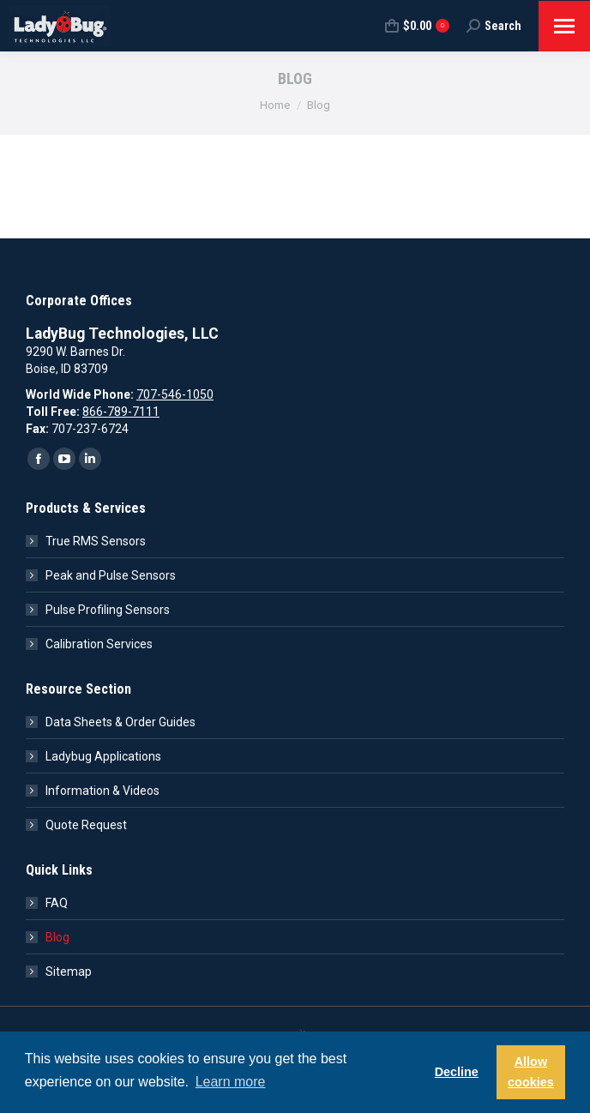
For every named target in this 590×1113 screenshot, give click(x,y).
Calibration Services (99, 644)
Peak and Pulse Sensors (110, 575)
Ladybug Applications (103, 756)
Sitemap (68, 971)
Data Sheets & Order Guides (120, 722)
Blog (57, 937)
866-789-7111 (121, 411)
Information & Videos (102, 790)
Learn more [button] (231, 1081)
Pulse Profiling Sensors (107, 610)
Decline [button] (457, 1072)
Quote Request (86, 825)
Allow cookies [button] (531, 1072)
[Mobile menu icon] (564, 26)
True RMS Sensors (95, 541)
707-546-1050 (175, 394)
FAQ (56, 903)
